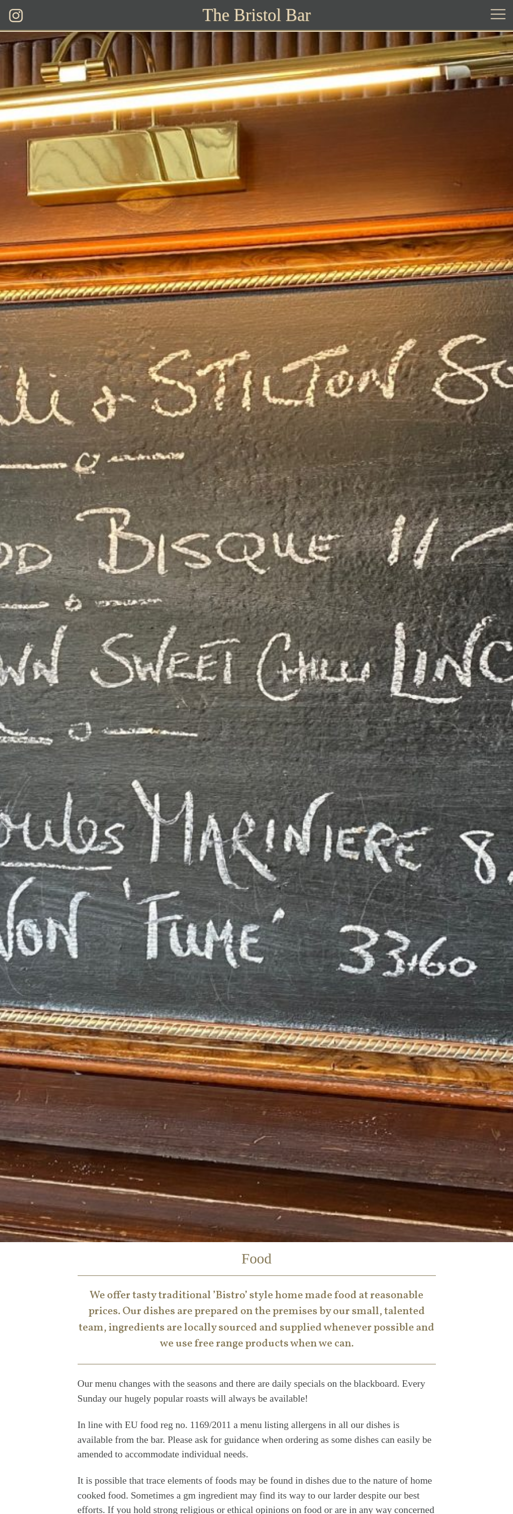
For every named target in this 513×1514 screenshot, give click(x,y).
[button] (498, 15)
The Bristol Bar (257, 15)
